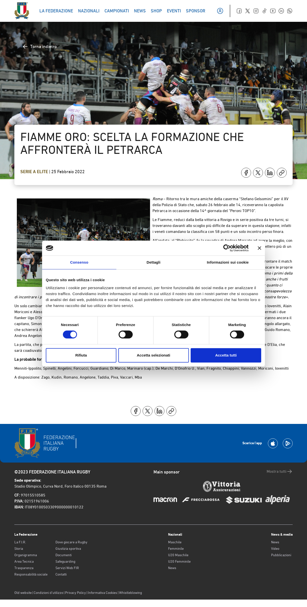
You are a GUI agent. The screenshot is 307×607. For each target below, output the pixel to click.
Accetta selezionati (153, 355)
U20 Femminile (179, 561)
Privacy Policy (75, 593)
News (172, 568)
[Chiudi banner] (259, 248)
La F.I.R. (20, 542)
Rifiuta (81, 355)
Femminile (176, 549)
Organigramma (25, 555)
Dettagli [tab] (153, 262)
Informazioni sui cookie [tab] (228, 262)
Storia (18, 549)
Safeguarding (65, 561)
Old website (23, 593)
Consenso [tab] (79, 262)
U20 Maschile (178, 555)
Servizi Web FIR (67, 568)
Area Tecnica (24, 561)
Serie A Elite (34, 171)
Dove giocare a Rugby (71, 542)
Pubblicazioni (281, 555)
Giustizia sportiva (68, 549)
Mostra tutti (280, 471)
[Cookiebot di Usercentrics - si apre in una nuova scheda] (227, 248)
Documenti (63, 555)
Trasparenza (23, 568)
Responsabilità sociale (31, 574)
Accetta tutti (226, 355)
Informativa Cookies (102, 593)
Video (275, 549)
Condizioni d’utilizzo (48, 593)
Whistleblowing (130, 593)
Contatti (61, 574)
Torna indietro (39, 47)
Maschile (174, 542)
